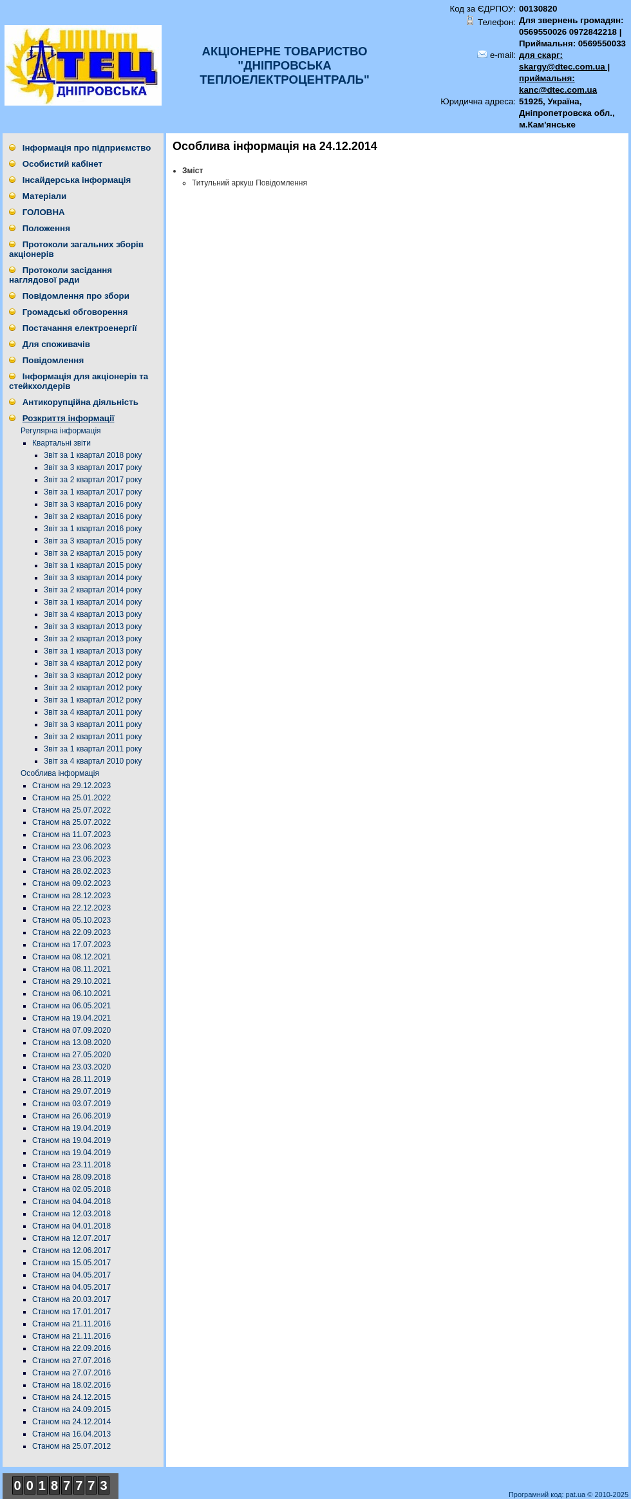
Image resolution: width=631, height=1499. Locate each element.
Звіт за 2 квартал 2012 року (93, 687)
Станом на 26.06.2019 (71, 1115)
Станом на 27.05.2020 (71, 1054)
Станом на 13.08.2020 (71, 1042)
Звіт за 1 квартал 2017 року (93, 491)
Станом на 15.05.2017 (71, 1262)
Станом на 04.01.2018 (71, 1225)
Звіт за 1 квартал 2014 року (93, 602)
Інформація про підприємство (87, 148)
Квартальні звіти (61, 443)
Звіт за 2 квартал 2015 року (93, 553)
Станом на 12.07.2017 (71, 1238)
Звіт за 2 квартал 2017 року (93, 479)
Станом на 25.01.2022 (71, 797)
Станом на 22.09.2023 (71, 932)
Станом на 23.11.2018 (71, 1164)
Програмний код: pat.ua (548, 1494)
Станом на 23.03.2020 (71, 1066)
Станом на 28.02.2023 (71, 871)
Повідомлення (53, 360)
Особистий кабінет (62, 164)
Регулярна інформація (61, 430)
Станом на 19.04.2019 (71, 1128)
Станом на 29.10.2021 (71, 981)
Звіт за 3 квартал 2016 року (93, 504)
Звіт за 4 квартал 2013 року (93, 614)
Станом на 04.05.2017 (71, 1274)
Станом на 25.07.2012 (71, 1446)
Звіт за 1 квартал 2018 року (93, 455)
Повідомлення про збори (76, 296)
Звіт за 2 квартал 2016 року (93, 516)
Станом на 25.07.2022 (71, 810)
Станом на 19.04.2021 (71, 1018)
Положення (46, 228)
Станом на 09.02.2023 (71, 883)
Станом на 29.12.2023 (71, 785)
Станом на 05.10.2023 (71, 920)
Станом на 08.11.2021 (71, 969)
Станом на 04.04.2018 (71, 1201)
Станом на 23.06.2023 (71, 846)
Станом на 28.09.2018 (71, 1177)
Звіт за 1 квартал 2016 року (93, 528)
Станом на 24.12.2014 (71, 1421)
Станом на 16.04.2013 (71, 1433)
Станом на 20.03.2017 (71, 1299)
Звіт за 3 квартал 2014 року (93, 577)
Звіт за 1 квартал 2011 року (93, 748)
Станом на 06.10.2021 (71, 993)
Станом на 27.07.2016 (71, 1360)
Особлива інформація (60, 773)
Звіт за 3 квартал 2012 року (93, 675)
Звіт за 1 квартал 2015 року (93, 565)
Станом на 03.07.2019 (71, 1103)
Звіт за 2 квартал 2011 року (93, 736)
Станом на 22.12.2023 (71, 907)
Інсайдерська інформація (77, 180)
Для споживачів (56, 344)
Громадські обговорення (75, 312)
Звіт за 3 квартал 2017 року (93, 467)
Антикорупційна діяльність (80, 402)
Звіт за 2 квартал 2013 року (93, 638)
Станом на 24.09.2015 (71, 1409)
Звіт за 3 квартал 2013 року (93, 626)
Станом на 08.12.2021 (71, 956)
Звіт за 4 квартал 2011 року (93, 712)
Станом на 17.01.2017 (71, 1311)
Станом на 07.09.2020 (71, 1030)
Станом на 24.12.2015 (71, 1397)
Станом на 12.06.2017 (71, 1250)
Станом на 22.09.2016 (71, 1348)
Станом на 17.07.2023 (71, 944)
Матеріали (45, 196)
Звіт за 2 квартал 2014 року (93, 589)
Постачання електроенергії (80, 328)
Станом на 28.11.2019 (71, 1079)
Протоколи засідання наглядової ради (60, 275)
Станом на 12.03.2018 (71, 1213)
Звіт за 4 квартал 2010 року (93, 761)
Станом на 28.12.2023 (71, 895)
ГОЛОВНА (44, 212)
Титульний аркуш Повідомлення (249, 182)
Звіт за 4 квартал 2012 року (93, 663)
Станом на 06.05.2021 (71, 1005)
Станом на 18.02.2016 (71, 1385)
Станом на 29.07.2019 (71, 1091)
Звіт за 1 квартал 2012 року (93, 699)
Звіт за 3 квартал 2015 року (93, 540)
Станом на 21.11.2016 (71, 1323)
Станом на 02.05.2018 (71, 1189)
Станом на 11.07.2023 (71, 834)
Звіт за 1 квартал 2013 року (93, 650)
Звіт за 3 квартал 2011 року (93, 724)
